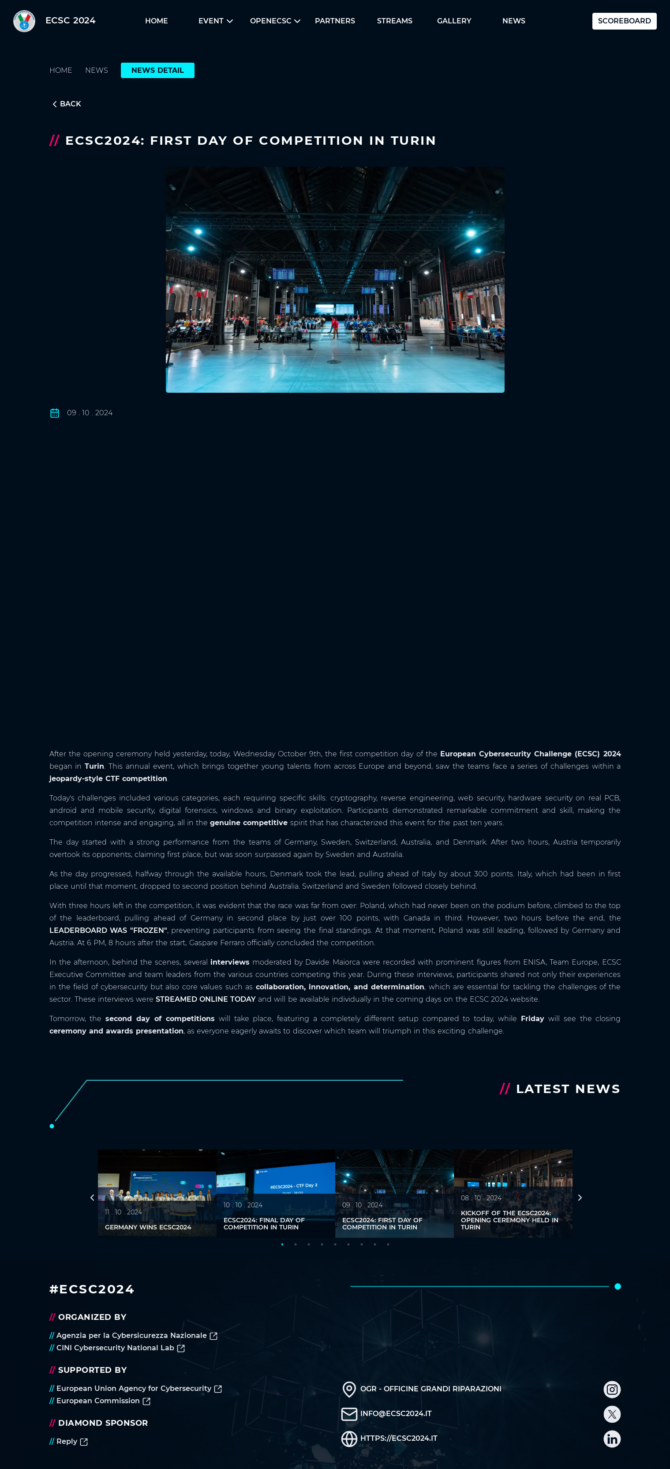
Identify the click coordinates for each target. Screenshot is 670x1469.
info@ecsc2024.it (386, 1413)
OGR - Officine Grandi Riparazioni (421, 1389)
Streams (394, 21)
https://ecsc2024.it (389, 1438)
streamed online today (206, 999)
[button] (156, 21)
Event (215, 21)
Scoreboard (624, 21)
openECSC (275, 21)
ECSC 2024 (54, 21)
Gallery (454, 21)
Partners (335, 21)
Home (156, 21)
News (513, 21)
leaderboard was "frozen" (108, 930)
